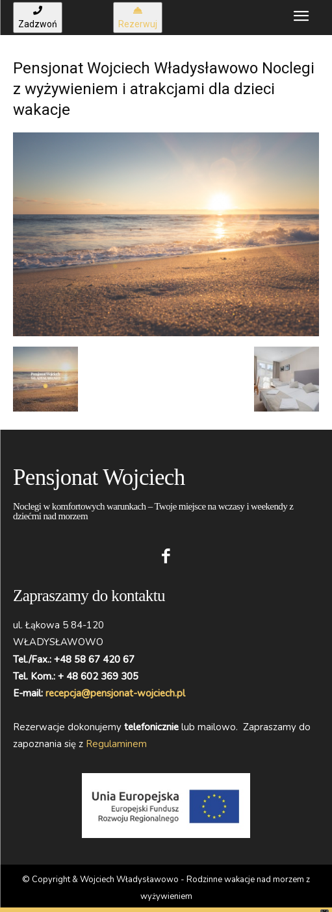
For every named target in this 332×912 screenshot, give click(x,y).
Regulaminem (116, 743)
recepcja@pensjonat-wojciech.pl (115, 693)
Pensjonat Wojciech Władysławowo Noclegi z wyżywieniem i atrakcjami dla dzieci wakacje (163, 89)
